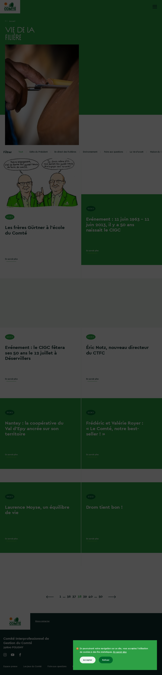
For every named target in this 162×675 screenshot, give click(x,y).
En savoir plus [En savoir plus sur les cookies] (120, 652)
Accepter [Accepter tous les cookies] (87, 660)
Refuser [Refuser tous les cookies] (105, 660)
